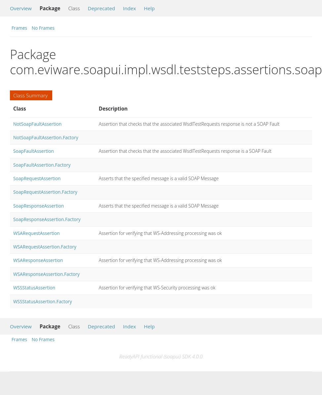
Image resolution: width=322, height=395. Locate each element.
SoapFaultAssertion (33, 151)
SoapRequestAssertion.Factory (45, 192)
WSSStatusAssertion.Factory (42, 301)
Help (149, 8)
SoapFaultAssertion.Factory (41, 165)
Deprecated (101, 8)
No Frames (43, 28)
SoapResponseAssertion (38, 206)
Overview (21, 8)
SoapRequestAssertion (37, 178)
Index (129, 8)
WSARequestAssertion (36, 233)
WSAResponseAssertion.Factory (46, 274)
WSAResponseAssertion (38, 260)
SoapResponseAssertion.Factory (47, 219)
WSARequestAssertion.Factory (44, 247)
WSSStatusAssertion (34, 287)
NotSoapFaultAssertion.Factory (45, 137)
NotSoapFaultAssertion (37, 124)
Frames (19, 28)
